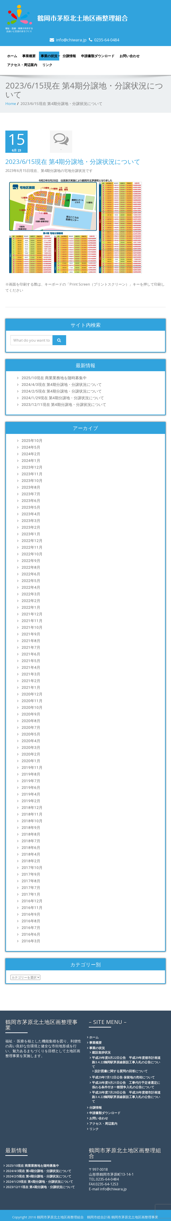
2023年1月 (31, 533)
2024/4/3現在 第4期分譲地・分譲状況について (62, 384)
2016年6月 (31, 934)
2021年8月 (31, 640)
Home (10, 103)
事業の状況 (50, 56)
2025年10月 (32, 440)
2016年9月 (31, 914)
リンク (47, 65)
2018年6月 (31, 847)
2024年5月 (31, 447)
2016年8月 (31, 920)
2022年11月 (32, 547)
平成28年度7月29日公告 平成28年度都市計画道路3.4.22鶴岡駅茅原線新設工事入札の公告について (126, 1096)
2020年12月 (32, 693)
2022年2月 (31, 600)
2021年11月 (32, 620)
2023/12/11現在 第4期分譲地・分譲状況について (64, 404)
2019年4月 (31, 794)
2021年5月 (31, 660)
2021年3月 (31, 673)
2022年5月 (31, 580)
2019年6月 (31, 787)
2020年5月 (31, 733)
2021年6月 (31, 653)
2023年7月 (31, 493)
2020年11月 (32, 700)
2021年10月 (32, 627)
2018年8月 (31, 834)
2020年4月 (31, 740)
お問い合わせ (130, 56)
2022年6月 (31, 573)
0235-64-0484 (106, 39)
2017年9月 (31, 874)
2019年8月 (31, 774)
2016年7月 (31, 927)
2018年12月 (32, 807)
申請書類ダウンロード (97, 56)
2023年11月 (32, 473)
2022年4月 (31, 587)
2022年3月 (31, 593)
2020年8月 (31, 720)
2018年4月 (31, 854)
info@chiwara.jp (71, 39)
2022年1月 (31, 607)
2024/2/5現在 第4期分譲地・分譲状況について (62, 391)
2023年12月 (32, 467)
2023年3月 (31, 520)
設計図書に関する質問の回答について (121, 1070)
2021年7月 (31, 647)
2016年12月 (32, 900)
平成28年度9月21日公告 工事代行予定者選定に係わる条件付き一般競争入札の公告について (126, 1084)
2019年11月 (32, 767)
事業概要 (29, 56)
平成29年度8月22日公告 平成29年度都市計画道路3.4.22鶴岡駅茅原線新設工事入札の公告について (126, 1061)
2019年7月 (31, 780)
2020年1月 (31, 760)
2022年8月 (31, 567)
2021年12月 (32, 613)
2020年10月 (32, 707)
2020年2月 (31, 754)
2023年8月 (31, 487)
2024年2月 (31, 453)
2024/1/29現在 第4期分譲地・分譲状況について (63, 397)
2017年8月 (31, 880)
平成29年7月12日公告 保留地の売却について (123, 1077)
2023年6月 (31, 500)
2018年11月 (32, 814)
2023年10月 (32, 480)
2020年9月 (31, 713)
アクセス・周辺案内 (22, 65)
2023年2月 (31, 527)
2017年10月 (32, 867)
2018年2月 (31, 860)
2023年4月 (31, 513)
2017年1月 (31, 894)
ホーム (12, 56)
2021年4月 (31, 667)
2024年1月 (31, 460)
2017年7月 (31, 887)
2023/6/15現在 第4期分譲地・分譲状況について (72, 161)
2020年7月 (31, 727)
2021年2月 (31, 680)
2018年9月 (31, 827)
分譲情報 (69, 56)
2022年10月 (32, 553)
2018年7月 (31, 840)
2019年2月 (31, 800)
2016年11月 (32, 907)
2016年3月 (31, 940)
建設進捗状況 (101, 1052)
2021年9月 (31, 633)
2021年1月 (31, 687)
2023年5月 (31, 507)
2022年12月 (32, 540)
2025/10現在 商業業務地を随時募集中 (54, 377)
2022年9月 (31, 560)
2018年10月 (32, 820)
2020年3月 (31, 747)
